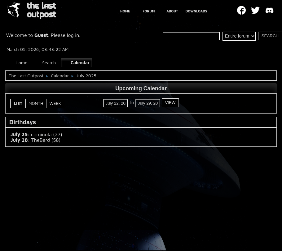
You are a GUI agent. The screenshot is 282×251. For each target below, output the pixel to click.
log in (73, 35)
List (18, 103)
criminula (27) (46, 134)
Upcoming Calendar (141, 88)
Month (36, 103)
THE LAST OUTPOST (41, 10)
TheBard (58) (45, 140)
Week (55, 103)
